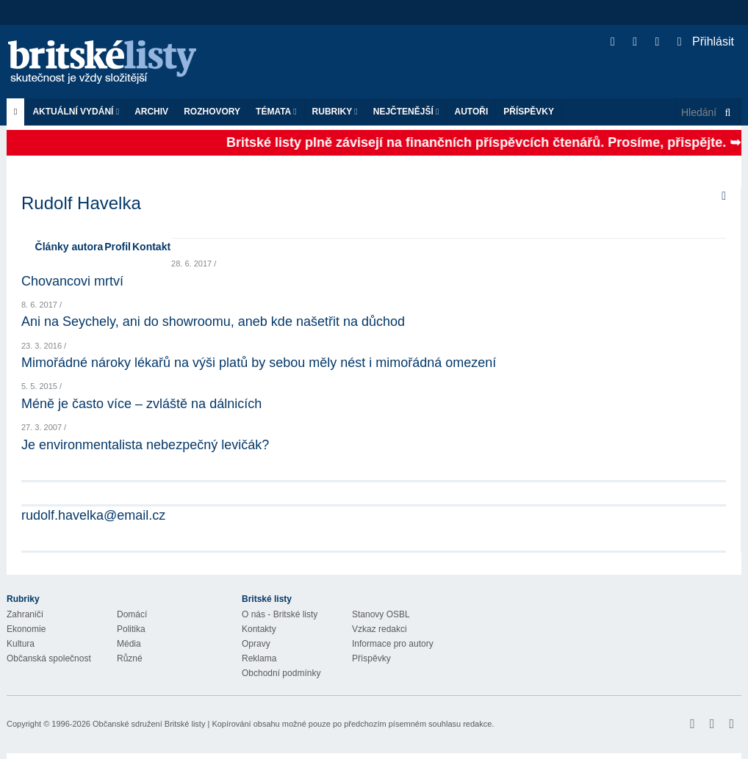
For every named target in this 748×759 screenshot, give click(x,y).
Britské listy (109, 63)
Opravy (256, 644)
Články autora (69, 247)
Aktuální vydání (75, 111)
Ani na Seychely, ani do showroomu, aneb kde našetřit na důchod (213, 321)
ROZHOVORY (212, 111)
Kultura (21, 644)
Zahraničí (25, 614)
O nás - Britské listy (279, 614)
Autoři (471, 111)
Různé (130, 658)
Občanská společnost (49, 658)
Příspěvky (528, 111)
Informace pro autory (393, 644)
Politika (131, 629)
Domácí (132, 614)
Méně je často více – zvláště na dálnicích (141, 403)
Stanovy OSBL (381, 614)
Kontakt (151, 247)
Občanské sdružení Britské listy (149, 723)
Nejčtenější (406, 111)
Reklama (259, 658)
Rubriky (335, 111)
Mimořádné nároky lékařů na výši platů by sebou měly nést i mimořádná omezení (258, 362)
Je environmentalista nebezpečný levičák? (145, 444)
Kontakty (259, 629)
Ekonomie (26, 629)
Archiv (151, 111)
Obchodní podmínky (281, 673)
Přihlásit (705, 41)
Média (129, 644)
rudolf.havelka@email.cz (93, 515)
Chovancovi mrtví (72, 281)
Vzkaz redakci (379, 629)
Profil (117, 247)
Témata (276, 111)
